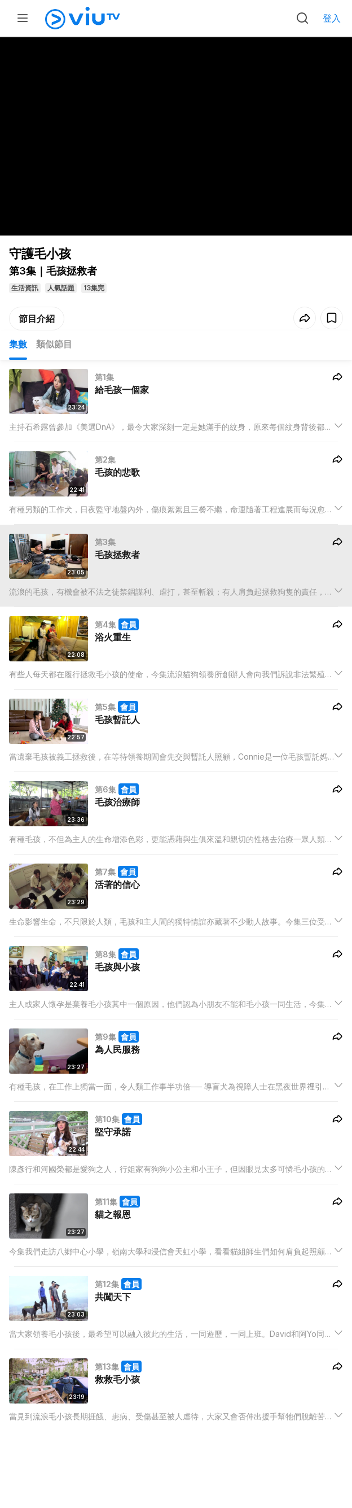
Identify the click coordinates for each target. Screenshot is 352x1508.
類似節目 (54, 344)
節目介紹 (37, 318)
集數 (18, 344)
